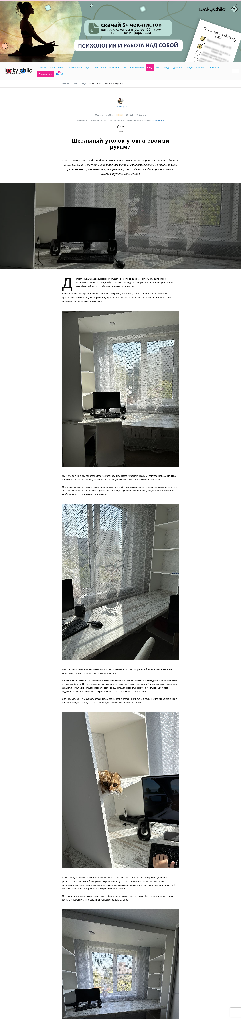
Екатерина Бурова (120, 106)
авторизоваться (158, 120)
